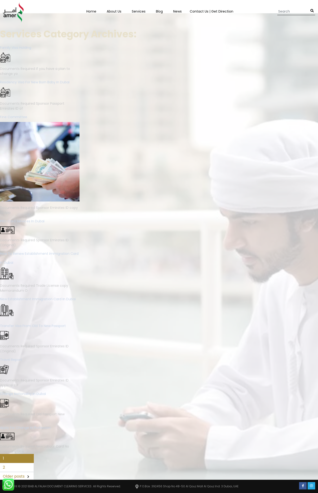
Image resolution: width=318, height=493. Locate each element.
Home (91, 11)
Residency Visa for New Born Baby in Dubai (35, 82)
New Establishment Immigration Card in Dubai (38, 299)
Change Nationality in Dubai (23, 393)
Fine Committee (13, 117)
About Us (114, 11)
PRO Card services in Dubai (22, 221)
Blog (159, 11)
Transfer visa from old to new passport (33, 325)
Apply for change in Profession (25, 427)
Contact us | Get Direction (211, 11)
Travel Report (11, 359)
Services (139, 11)
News (177, 11)
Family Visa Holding (15, 47)
